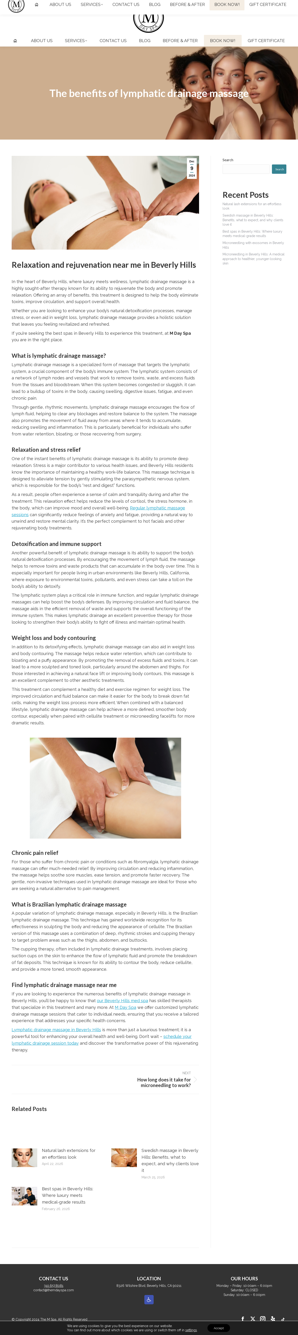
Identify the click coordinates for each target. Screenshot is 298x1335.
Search (228, 168)
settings (190, 1330)
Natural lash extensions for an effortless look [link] (68, 1162)
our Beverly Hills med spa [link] (122, 1009)
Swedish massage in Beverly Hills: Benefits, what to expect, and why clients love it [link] (170, 1168)
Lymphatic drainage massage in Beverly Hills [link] (56, 1038)
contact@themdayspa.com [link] (65, 4)
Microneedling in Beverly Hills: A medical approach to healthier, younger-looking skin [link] (253, 267)
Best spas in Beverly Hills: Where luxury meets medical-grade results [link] (67, 1204)
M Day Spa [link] (125, 1015)
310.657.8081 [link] (24, 4)
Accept (218, 1328)
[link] (247, 4)
